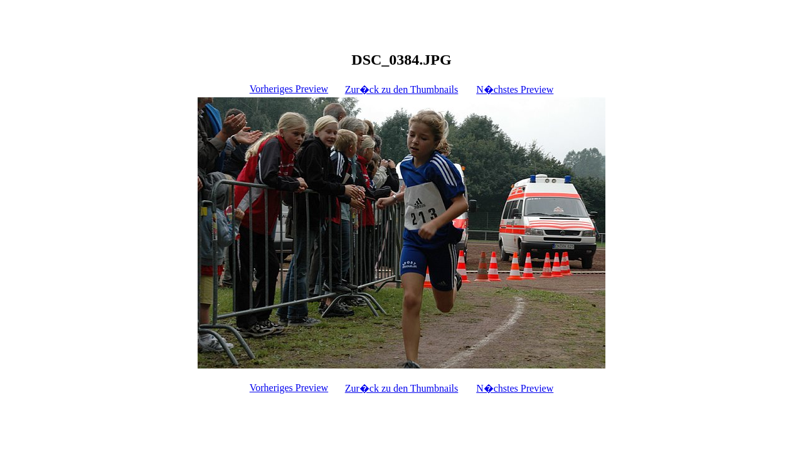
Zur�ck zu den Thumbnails (402, 89)
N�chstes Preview (514, 89)
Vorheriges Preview (289, 88)
